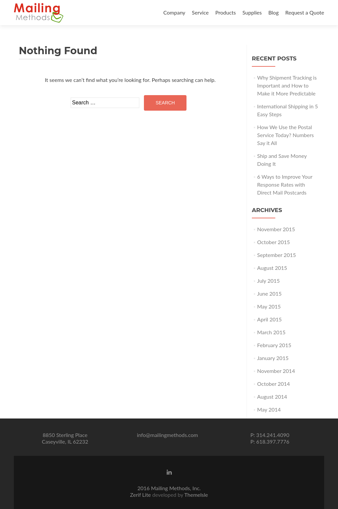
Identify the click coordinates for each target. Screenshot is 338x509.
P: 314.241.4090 (269, 435)
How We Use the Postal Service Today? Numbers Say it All (285, 135)
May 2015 (269, 306)
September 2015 (276, 255)
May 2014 (269, 409)
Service (200, 12)
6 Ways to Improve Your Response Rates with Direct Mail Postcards (284, 184)
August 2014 (272, 396)
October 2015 (273, 242)
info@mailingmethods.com (167, 435)
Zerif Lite (141, 494)
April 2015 (269, 319)
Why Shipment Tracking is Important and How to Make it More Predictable (287, 85)
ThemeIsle (196, 494)
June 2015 (269, 293)
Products (225, 12)
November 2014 (276, 371)
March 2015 (271, 332)
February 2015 (274, 345)
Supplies (252, 12)
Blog (273, 12)
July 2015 (268, 280)
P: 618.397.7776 (269, 441)
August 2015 (272, 268)
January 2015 (272, 358)
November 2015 (276, 229)
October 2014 (273, 384)
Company (174, 12)
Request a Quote (304, 12)
